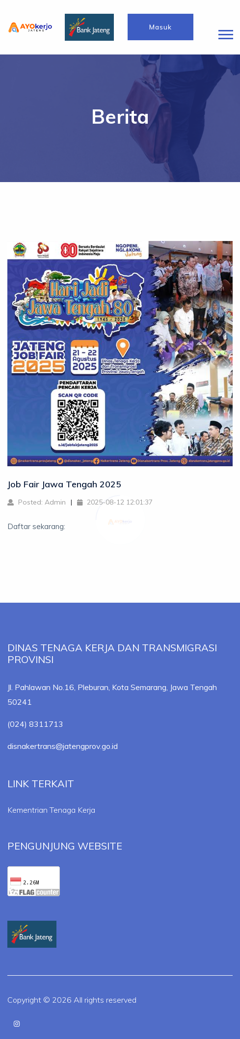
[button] (225, 32)
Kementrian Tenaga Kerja (51, 810)
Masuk (160, 27)
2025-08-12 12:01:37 (115, 502)
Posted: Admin (36, 502)
